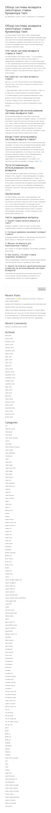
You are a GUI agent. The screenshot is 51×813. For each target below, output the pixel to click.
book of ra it (9, 565)
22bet (7, 501)
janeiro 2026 (9, 344)
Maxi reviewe (9, 640)
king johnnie (9, 631)
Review (7, 749)
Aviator (7, 516)
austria (7, 513)
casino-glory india (10, 601)
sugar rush (8, 773)
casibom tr (8, 571)
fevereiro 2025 (9, 372)
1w (6, 426)
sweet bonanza (10, 776)
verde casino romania (12, 791)
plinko (7, 731)
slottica (7, 770)
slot (6, 761)
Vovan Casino (9, 794)
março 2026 (9, 339)
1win (40, 161)
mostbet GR (9, 673)
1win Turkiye (9, 450)
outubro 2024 (9, 381)
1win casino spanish (11, 438)
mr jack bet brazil (10, 694)
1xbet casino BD (10, 468)
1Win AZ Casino (10, 429)
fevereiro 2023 (9, 402)
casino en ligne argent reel (13, 580)
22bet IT (7, 507)
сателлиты (8, 806)
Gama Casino (9, 616)
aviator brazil (9, 519)
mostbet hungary (10, 676)
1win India (8, 444)
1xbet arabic (9, 465)
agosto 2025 (9, 354)
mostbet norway (10, 682)
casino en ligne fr (10, 583)
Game (7, 619)
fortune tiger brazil (11, 613)
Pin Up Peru (9, 725)
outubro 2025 (9, 348)
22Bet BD (8, 504)
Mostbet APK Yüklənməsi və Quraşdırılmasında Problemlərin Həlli (25, 304)
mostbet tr (8, 688)
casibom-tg (8, 574)
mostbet (7, 670)
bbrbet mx (8, 556)
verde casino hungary (12, 785)
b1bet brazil (8, 543)
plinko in (7, 734)
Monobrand (9, 658)
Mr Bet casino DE (10, 691)
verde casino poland (11, 788)
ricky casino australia (11, 758)
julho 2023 (8, 387)
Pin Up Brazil (9, 713)
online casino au (10, 700)
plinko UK (8, 737)
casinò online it (10, 592)
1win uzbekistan (10, 453)
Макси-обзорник (10, 803)
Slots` (7, 767)
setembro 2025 (10, 351)
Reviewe (7, 752)
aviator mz (8, 534)
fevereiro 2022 (9, 414)
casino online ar (10, 589)
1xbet (7, 459)
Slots (6, 764)
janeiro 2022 (9, 417)
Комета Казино (10, 800)
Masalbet (8, 637)
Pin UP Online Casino (11, 722)
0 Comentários (40, 17)
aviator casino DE (10, 522)
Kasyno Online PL (10, 628)
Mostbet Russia (10, 685)
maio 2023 (8, 393)
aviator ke (8, 531)
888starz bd (9, 510)
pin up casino (9, 716)
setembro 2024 (10, 384)
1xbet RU (8, 492)
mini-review (8, 643)
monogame (9, 664)
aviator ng (8, 537)
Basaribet (8, 550)
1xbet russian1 (9, 498)
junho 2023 (8, 390)
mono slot (8, 655)
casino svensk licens (11, 595)
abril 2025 (8, 366)
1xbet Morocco (10, 486)
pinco (7, 728)
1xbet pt (7, 489)
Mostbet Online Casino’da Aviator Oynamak (19, 307)
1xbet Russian (9, 495)
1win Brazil (8, 435)
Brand (7, 568)
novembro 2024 (10, 378)
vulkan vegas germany (12, 797)
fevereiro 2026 (9, 342)
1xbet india (8, 474)
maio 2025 (8, 363)
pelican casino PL (10, 706)
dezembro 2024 (10, 375)
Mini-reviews (9, 646)
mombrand (8, 649)
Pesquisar (42, 289)
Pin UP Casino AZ (10, 719)
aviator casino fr (10, 525)
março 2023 (9, 399)
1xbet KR (8, 480)
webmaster (11, 17)
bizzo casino (9, 559)
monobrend (9, 661)
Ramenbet (8, 746)
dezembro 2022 (10, 408)
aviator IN (8, 528)
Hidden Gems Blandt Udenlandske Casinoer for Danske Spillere (25, 310)
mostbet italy (9, 679)
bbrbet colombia (10, 553)
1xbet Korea (9, 477)
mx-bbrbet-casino (10, 697)
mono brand (9, 652)
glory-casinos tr (10, 622)
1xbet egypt (9, 471)
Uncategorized (9, 782)
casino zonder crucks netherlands (15, 598)
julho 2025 (8, 357)
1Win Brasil (8, 432)
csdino (7, 607)
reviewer (7, 755)
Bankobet (8, 546)
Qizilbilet (7, 743)
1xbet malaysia (10, 483)
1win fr (7, 441)
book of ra (8, 562)
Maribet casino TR (11, 634)
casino (7, 577)
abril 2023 (8, 396)
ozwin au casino (10, 704)
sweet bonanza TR (11, 779)
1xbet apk (8, 462)
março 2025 (9, 369)
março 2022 (9, 411)
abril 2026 (8, 335)
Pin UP (7, 709)
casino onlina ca (10, 586)
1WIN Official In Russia (12, 447)
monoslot (8, 667)
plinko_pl (7, 740)
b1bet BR (8, 541)
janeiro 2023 (9, 405)
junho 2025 (8, 360)
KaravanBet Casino (11, 625)
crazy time (8, 604)
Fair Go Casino (9, 610)
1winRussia (30, 17)
